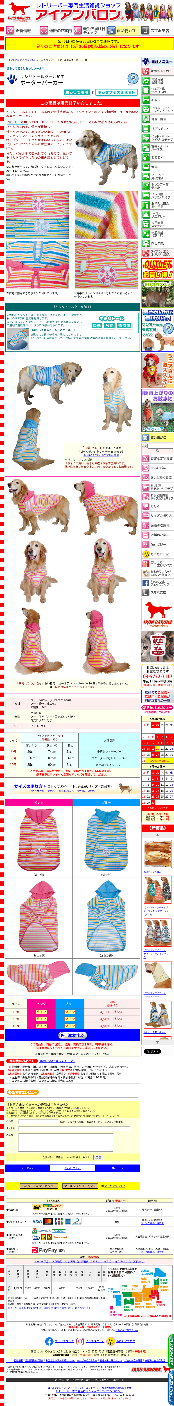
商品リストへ (72, 1171)
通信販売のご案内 (34, 1363)
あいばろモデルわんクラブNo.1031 (101, 455)
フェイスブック (59, 1344)
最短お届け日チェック (110, 1363)
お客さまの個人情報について (60, 1363)
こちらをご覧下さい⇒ (126, 1333)
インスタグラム (89, 1344)
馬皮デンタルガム (158, 869)
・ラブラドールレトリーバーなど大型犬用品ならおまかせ (89, 1391)
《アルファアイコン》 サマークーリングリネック (158, 952)
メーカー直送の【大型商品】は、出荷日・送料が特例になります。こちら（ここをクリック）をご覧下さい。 (89, 1264)
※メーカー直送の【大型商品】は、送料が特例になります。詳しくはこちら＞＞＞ (49, 1311)
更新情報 (18, 1363)
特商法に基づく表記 (155, 1363)
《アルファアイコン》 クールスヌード (158, 993)
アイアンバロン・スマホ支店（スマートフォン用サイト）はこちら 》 (89, 1383)
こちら (73, 1107)
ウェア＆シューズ (34, 59)
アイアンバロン (14, 59)
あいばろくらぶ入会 (87, 1363)
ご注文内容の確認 (133, 1363)
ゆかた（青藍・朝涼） (158, 1030)
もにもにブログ (120, 1344)
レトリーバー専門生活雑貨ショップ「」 (89, 1394)
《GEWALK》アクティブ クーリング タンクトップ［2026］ (158, 909)
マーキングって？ (115, 1189)
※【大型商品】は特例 (152, 1226)
